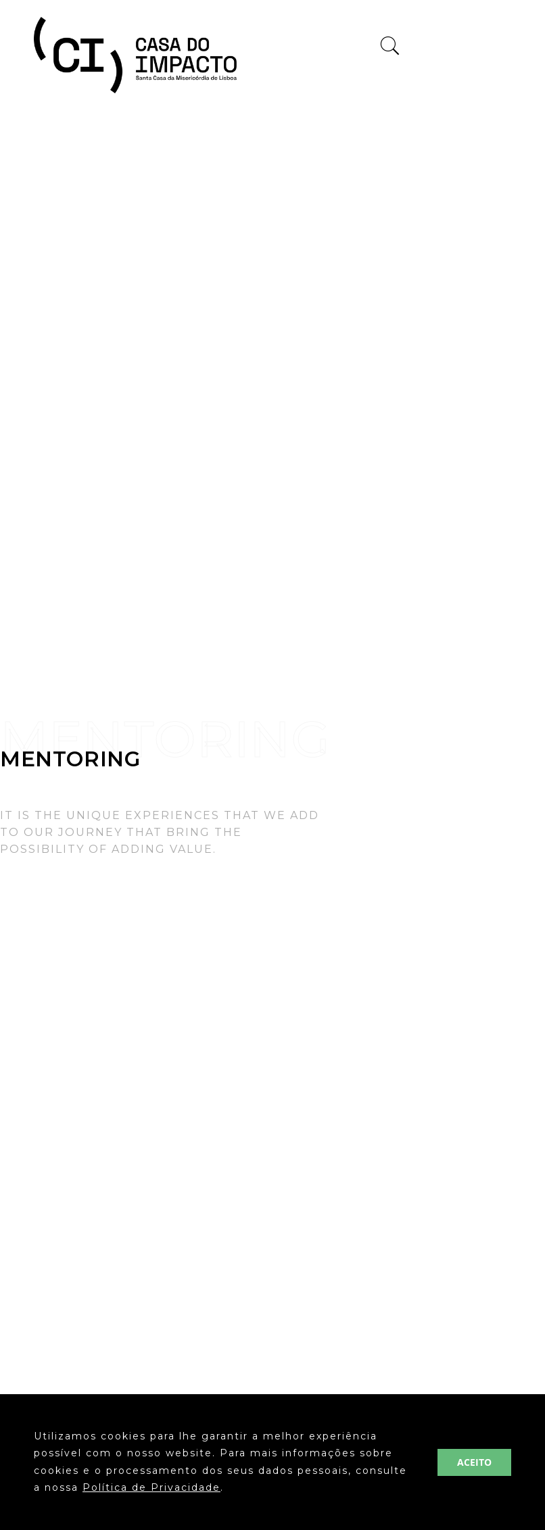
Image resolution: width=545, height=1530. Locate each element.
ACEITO (474, 1462)
